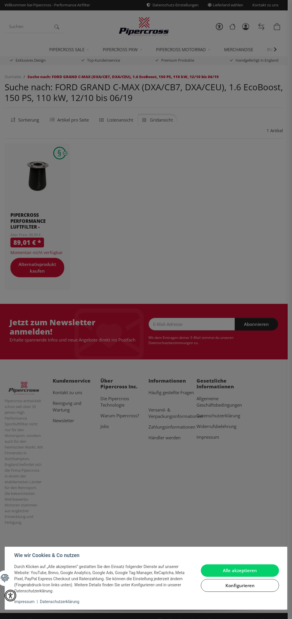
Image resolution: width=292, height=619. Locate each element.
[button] (10, 595)
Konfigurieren (240, 585)
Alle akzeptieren (240, 570)
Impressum (24, 601)
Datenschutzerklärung (59, 601)
